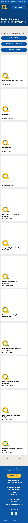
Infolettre (14, 501)
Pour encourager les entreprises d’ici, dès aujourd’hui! (14, 1)
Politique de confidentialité (14, 504)
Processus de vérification (14, 482)
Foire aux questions (14, 499)
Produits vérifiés (14, 485)
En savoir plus (14, 475)
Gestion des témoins (22, 520)
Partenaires (14, 497)
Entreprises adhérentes (14, 487)
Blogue (14, 492)
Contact (14, 494)
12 (15, 459)
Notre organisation (14, 480)
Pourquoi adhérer (14, 489)
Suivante (21, 459)
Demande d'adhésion (18, 7)
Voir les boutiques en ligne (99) (14, 33)
